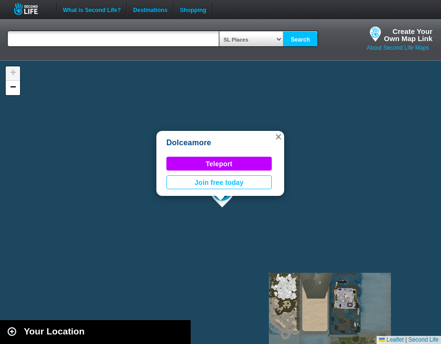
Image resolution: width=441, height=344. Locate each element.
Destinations (150, 9)
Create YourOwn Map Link (408, 35)
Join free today (219, 182)
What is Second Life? (92, 9)
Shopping (193, 9)
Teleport (219, 164)
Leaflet (391, 339)
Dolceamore (188, 143)
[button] (278, 136)
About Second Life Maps (398, 47)
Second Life (31, 8)
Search (300, 39)
